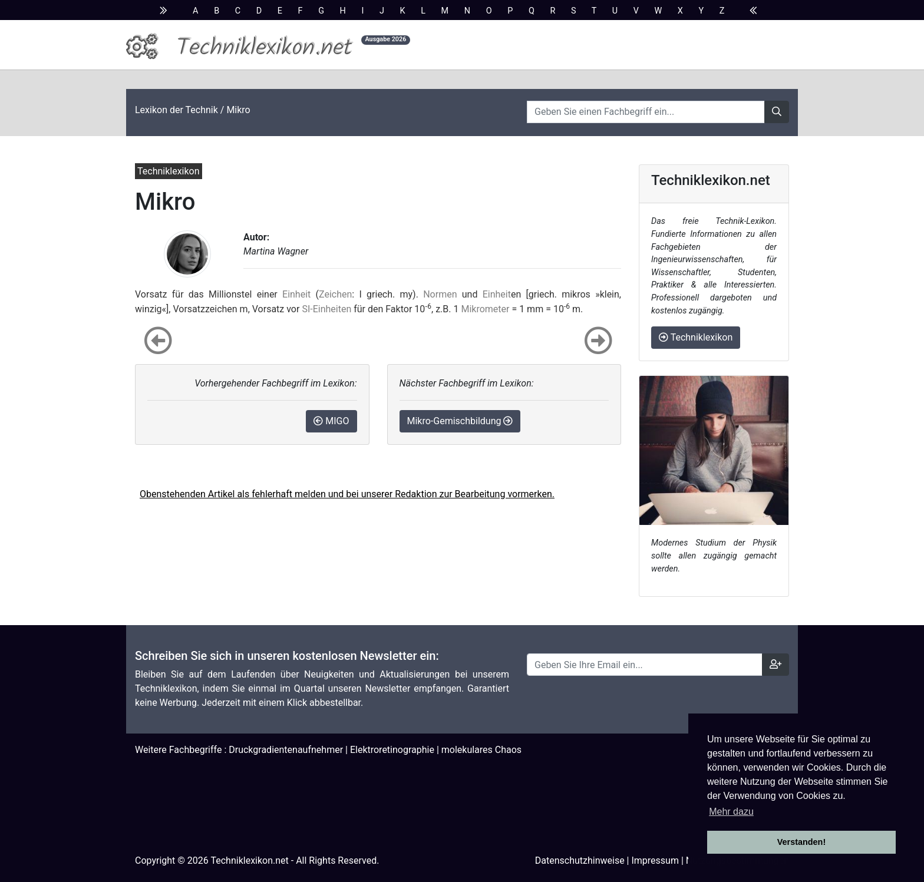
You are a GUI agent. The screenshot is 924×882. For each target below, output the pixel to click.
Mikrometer (485, 309)
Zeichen (335, 294)
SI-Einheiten (326, 309)
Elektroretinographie (392, 749)
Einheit (296, 294)
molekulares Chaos (481, 749)
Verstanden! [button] (801, 842)
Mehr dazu (731, 812)
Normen (440, 294)
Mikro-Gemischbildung (460, 421)
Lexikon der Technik (176, 109)
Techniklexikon (695, 337)
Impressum (655, 860)
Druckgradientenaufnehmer (286, 749)
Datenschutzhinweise (580, 860)
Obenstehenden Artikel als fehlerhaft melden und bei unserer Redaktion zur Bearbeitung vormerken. (347, 494)
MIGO (331, 421)
